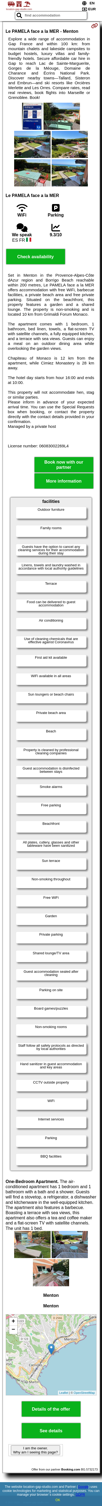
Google (83, 1487)
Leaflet (63, 1392)
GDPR (80, 1495)
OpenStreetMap (84, 1392)
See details (51, 1431)
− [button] (13, 1330)
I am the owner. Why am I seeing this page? (35, 1450)
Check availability (35, 256)
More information (64, 481)
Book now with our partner (63, 465)
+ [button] (13, 1322)
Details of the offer (51, 1409)
